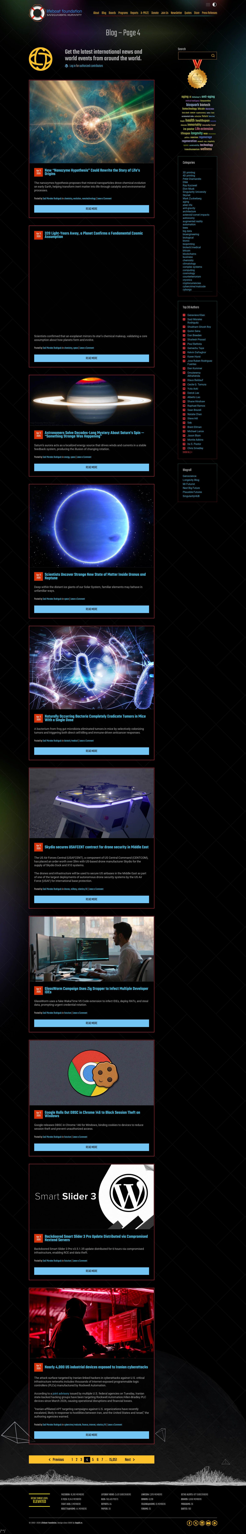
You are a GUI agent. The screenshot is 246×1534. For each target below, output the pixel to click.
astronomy (189, 218)
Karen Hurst (194, 356)
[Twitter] (195, 1523)
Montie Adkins (195, 439)
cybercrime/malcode (72, 1425)
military (74, 889)
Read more (91, 209)
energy (67, 457)
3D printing (189, 172)
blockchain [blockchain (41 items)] (210, 109)
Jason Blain (194, 435)
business (188, 257)
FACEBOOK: (66, 1495)
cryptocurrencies (192, 283)
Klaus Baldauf (195, 380)
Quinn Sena (193, 331)
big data (187, 231)
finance (85, 1425)
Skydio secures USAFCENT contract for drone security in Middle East (97, 847)
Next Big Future (191, 487)
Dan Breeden (194, 335)
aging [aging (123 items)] (185, 97)
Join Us (164, 13)
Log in (73, 66)
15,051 (113, 1459)
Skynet (186, 195)
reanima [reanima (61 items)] (194, 137)
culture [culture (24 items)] (208, 113)
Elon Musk (188, 188)
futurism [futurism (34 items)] (212, 117)
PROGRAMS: (186, 1504)
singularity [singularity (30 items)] (211, 142)
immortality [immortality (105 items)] (194, 125)
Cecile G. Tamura (196, 384)
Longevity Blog (191, 480)
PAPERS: (105, 1509)
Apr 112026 (38, 172)
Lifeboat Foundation (48, 1523)
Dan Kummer (194, 368)
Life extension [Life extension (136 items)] (204, 129)
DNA (185, 182)
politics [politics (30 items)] (187, 138)
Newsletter (176, 13)
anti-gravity (189, 208)
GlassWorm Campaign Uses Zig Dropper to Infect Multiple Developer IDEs (96, 990)
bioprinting (189, 244)
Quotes (188, 13)
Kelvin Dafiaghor (196, 352)
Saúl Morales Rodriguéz (52, 199)
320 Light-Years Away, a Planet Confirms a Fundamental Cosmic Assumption (94, 235)
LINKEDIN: (146, 1495)
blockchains (189, 253)
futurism (67, 1013)
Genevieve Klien (196, 315)
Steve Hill (192, 418)
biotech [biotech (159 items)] (205, 105)
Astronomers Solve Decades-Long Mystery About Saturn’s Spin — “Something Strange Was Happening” (94, 435)
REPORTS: (106, 1504)
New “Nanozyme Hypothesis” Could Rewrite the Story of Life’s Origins (92, 172)
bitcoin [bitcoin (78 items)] (201, 109)
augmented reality (193, 221)
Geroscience (189, 476)
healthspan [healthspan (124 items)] (202, 121)
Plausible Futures (192, 492)
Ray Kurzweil (190, 185)
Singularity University (194, 191)
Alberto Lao (193, 397)
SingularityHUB (191, 496)
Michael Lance (195, 431)
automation (189, 224)
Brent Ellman (194, 427)
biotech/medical (71, 741)
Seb (189, 422)
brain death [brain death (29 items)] (185, 113)
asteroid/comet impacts (196, 214)
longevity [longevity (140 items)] (197, 133)
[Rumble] (214, 1523)
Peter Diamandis (192, 178)
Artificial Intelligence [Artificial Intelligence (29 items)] (193, 101)
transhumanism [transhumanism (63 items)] (192, 149)
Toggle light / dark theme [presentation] (214, 5)
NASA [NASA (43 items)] (205, 134)
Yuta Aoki (192, 388)
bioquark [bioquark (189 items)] (192, 105)
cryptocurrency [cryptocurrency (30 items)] (201, 113)
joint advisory (61, 1393)
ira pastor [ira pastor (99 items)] (188, 129)
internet (92, 1425)
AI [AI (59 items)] (190, 97)
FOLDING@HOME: (149, 1504)
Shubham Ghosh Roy (199, 326)
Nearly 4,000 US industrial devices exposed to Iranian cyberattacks (96, 1367)
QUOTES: (184, 1509)
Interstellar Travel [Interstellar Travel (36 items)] (209, 125)
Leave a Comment (104, 199)
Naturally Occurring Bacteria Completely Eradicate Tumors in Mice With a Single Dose (95, 718)
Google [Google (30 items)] (182, 121)
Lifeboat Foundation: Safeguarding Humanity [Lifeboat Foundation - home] (55, 13)
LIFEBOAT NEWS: (108, 1495)
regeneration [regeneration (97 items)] (189, 141)
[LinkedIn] (202, 1523)
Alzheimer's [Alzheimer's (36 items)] (196, 97)
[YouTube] (208, 1523)
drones (67, 889)
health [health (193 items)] (190, 120)
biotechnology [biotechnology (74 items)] (189, 109)
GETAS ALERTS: (187, 1495)
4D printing (189, 175)
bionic (186, 240)
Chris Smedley (195, 448)
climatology (189, 263)
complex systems (192, 266)
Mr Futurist (189, 484)
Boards (112, 13)
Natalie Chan (194, 414)
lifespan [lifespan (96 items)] (185, 133)
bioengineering (191, 234)
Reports (134, 13)
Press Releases (209, 13)
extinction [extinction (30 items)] (198, 117)
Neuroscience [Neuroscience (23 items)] (212, 134)
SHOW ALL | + (187, 452)
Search (213, 55)
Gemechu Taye (195, 348)
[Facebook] (189, 1523)
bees (185, 227)
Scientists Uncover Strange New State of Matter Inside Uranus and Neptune (95, 576)
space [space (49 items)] (186, 145)
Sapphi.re (78, 1523)
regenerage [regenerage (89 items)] (205, 137)
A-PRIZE (145, 13)
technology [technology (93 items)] (206, 145)
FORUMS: (145, 1509)
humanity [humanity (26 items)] (213, 121)
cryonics (187, 279)
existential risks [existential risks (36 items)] (188, 116)
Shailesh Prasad (196, 339)
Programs (123, 13)
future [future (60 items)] (205, 116)
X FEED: (65, 1499)
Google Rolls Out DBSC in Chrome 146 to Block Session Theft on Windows (92, 1114)
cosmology (189, 273)
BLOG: (104, 1499)
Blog (104, 13)
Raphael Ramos (196, 405)
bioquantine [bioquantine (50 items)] (205, 100)
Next (128, 1459)
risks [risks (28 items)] (205, 141)
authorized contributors (91, 66)
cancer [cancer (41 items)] (192, 113)
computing (189, 270)
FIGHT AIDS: (67, 1504)
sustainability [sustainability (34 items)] (194, 146)
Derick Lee (193, 392)
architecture (189, 211)
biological (188, 237)
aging (186, 201)
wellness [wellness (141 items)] (206, 149)
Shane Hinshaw (196, 401)
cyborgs (187, 289)
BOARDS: (184, 1499)
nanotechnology (89, 199)
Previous (58, 1459)
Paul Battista (194, 343)
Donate (155, 13)
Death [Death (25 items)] (212, 113)
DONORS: (145, 1499)
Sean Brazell (194, 410)
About (96, 13)
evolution (77, 199)
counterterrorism (192, 276)
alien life (187, 205)
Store (196, 13)
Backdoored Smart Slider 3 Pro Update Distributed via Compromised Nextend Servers (96, 1238)
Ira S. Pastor (194, 443)
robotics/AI (82, 889)
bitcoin (186, 250)
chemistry (68, 199)
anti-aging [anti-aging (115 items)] (208, 97)
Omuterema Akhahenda (194, 374)
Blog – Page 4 (123, 33)
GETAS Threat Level (39, 1500)
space (75, 348)
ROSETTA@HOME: (69, 1509)
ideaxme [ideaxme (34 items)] (184, 125)
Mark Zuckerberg (192, 198)
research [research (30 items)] (200, 142)
